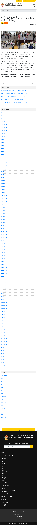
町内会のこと (5, 488)
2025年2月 (4, 154)
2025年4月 (4, 148)
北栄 (2, 384)
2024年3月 (4, 186)
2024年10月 (4, 166)
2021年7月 (4, 282)
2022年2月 (4, 261)
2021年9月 (4, 276)
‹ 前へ (3, 84)
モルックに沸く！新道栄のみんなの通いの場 (13, 96)
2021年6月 (4, 285)
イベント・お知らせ (7, 455)
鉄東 (2, 378)
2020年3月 (4, 329)
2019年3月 (4, 365)
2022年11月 (4, 234)
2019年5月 (4, 359)
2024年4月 (4, 183)
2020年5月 (4, 323)
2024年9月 (4, 169)
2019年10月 (4, 344)
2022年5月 (4, 252)
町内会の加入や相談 (29, 1)
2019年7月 (4, 353)
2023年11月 (4, 198)
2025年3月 (4, 151)
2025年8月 (4, 136)
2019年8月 (4, 350)
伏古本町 (3, 396)
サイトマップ (18, 518)
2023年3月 (4, 222)
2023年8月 (4, 207)
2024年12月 (4, 160)
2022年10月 (4, 237)
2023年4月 (4, 219)
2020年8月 (4, 314)
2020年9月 (4, 311)
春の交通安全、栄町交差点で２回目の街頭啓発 (13, 90)
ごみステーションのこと (8, 490)
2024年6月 (4, 178)
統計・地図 (5, 502)
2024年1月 (4, 192)
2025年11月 (4, 127)
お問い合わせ (18, 516)
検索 (19, 1)
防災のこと (5, 493)
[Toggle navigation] (34, 5)
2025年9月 (4, 133)
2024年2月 (4, 189)
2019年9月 (4, 347)
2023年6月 (4, 213)
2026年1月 (4, 121)
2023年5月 (4, 216)
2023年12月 (4, 195)
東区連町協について (7, 496)
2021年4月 (4, 291)
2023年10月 (4, 201)
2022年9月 (4, 240)
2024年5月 (4, 181)
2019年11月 (4, 341)
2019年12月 (4, 338)
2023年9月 (4, 204)
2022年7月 (4, 246)
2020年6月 (4, 320)
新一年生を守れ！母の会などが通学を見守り (13, 99)
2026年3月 (4, 115)
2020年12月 (4, 303)
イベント (6, 23)
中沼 (2, 411)
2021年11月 (4, 270)
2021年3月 (4, 294)
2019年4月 (4, 362)
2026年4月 (4, 112)
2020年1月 (4, 335)
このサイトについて (18, 514)
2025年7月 (4, 139)
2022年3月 (4, 258)
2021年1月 (4, 300)
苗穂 (2, 414)
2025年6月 (4, 142)
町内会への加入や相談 (18, 512)
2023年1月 (4, 228)
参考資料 (3, 499)
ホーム (3, 10)
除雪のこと (5, 491)
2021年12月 (4, 267)
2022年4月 (4, 255)
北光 (2, 381)
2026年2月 (4, 118)
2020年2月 (4, 332)
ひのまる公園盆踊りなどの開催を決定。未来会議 (14, 102)
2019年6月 (4, 356)
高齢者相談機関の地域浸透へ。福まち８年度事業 (14, 93)
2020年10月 (4, 308)
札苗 (2, 405)
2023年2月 (4, 225)
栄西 (2, 387)
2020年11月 (4, 305)
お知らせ (3, 417)
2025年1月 (4, 157)
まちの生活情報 (5, 485)
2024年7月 (4, 175)
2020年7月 (4, 317)
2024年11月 (4, 163)
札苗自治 (3, 402)
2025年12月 (4, 124)
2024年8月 (4, 172)
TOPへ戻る (18, 430)
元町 (2, 393)
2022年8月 (4, 243)
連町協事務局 (4, 375)
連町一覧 (3, 458)
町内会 (4, 504)
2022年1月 (4, 264)
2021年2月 (4, 297)
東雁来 (3, 408)
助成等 (4, 505)
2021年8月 (4, 279)
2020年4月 (4, 326)
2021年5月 (4, 288)
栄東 (8, 10)
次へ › (33, 84)
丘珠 (2, 399)
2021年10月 (4, 273)
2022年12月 (4, 231)
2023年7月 (4, 210)
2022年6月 (4, 249)
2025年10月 (4, 130)
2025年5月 (4, 145)
